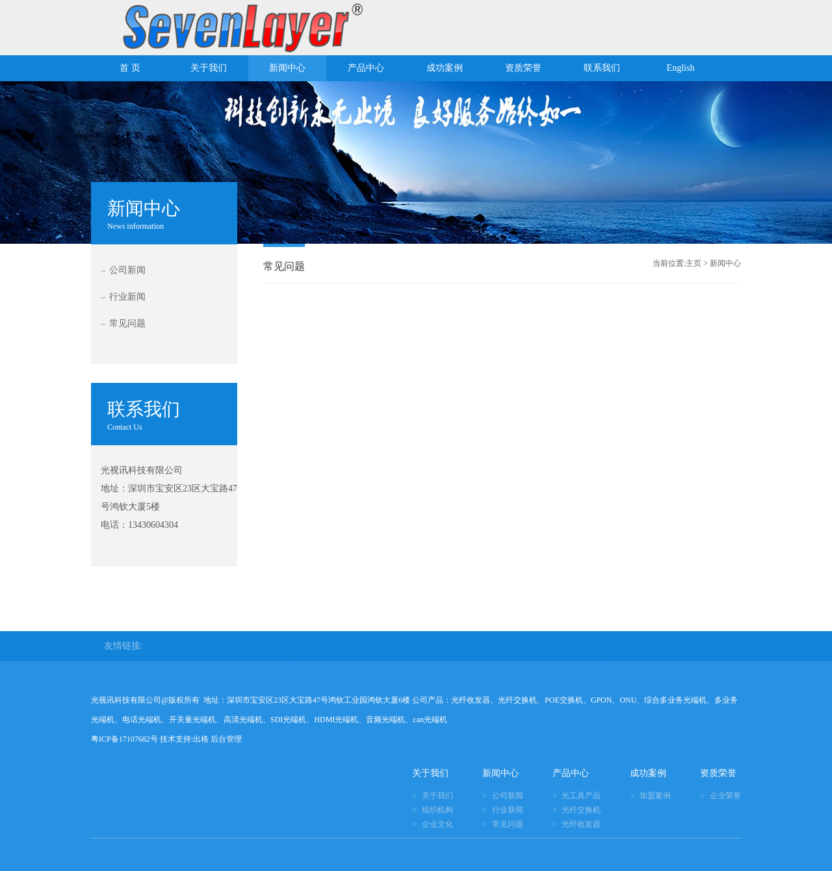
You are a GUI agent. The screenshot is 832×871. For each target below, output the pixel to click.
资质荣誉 (523, 68)
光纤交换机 (581, 809)
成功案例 (444, 68)
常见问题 (127, 323)
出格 (201, 739)
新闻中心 (287, 68)
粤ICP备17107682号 (124, 739)
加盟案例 (655, 795)
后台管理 (226, 739)
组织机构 (437, 809)
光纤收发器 (581, 824)
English (681, 68)
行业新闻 (127, 297)
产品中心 (366, 68)
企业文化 (437, 824)
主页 (693, 263)
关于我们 (208, 68)
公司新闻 (127, 270)
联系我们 (602, 68)
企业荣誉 (725, 795)
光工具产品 (581, 795)
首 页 (130, 68)
